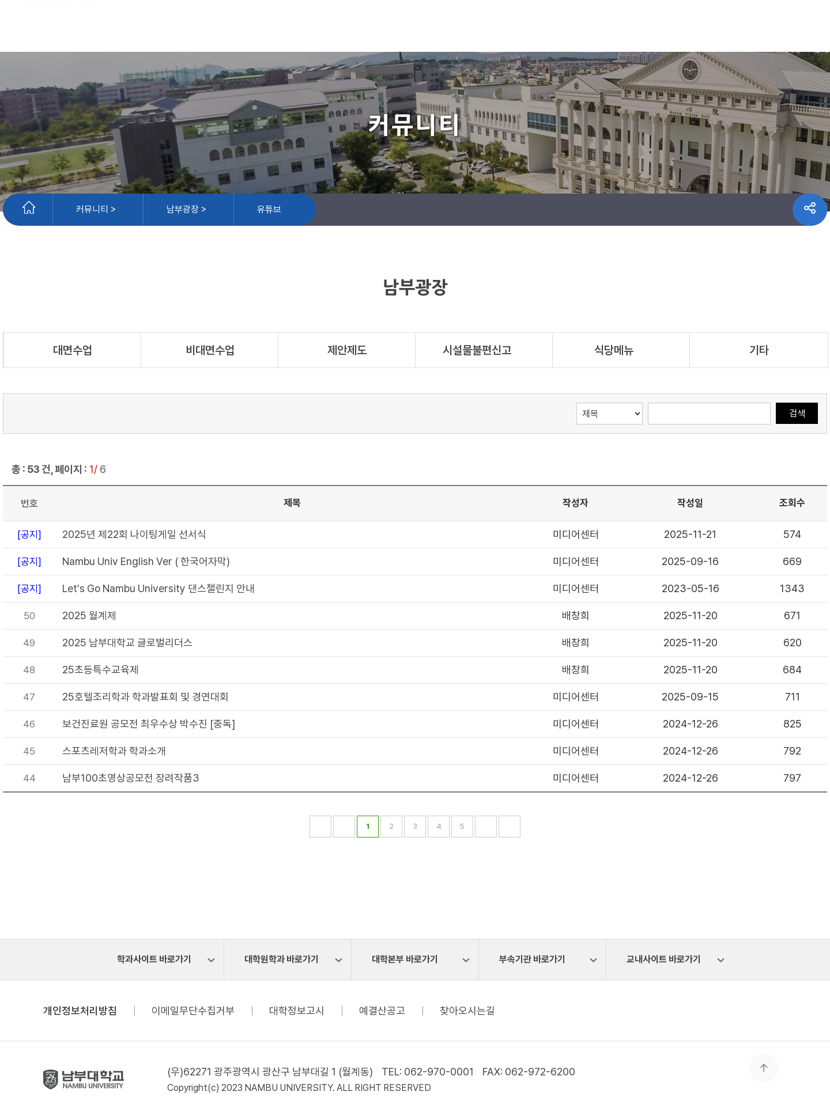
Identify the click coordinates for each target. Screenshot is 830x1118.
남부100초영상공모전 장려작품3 (130, 778)
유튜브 (269, 209)
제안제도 (347, 350)
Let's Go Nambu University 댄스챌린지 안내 (158, 588)
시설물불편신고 (484, 350)
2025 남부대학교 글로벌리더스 (127, 642)
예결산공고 (382, 1011)
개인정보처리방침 (80, 1011)
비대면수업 (210, 350)
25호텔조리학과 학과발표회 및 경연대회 (145, 697)
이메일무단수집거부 (193, 1011)
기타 (759, 350)
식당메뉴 (621, 350)
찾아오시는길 (467, 1011)
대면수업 (72, 350)
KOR (804, 33)
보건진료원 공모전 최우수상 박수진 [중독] (148, 724)
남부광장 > (186, 209)
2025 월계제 (89, 615)
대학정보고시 (297, 1011)
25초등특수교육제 (100, 670)
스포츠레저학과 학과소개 (114, 751)
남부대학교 (69, 26)
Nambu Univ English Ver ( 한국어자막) (146, 561)
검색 (797, 413)
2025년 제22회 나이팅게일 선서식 (134, 534)
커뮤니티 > (96, 209)
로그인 (751, 33)
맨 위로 (763, 1067)
